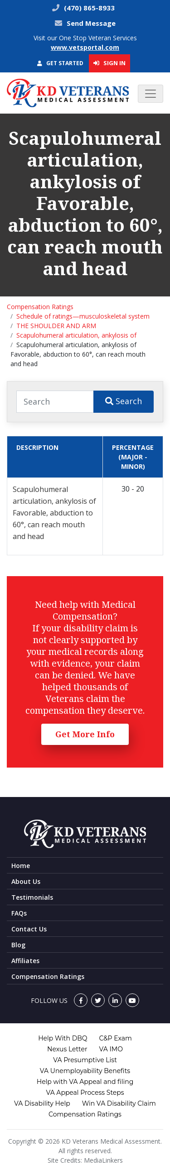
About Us (25, 881)
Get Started (60, 63)
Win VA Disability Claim (119, 1103)
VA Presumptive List (85, 1060)
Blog (18, 944)
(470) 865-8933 (88, 7)
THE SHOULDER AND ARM (56, 325)
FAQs (19, 913)
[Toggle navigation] (150, 94)
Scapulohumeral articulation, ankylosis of (76, 335)
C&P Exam (115, 1038)
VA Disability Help (42, 1103)
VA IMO (111, 1049)
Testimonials (32, 897)
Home (20, 865)
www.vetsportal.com (85, 47)
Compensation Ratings (40, 306)
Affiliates (25, 960)
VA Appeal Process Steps (85, 1092)
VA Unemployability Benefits (85, 1071)
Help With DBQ (62, 1038)
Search (123, 401)
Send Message (91, 23)
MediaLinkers (103, 1160)
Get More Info (85, 734)
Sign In (109, 63)
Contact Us (29, 929)
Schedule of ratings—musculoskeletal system (83, 316)
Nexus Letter (67, 1049)
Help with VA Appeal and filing (85, 1082)
